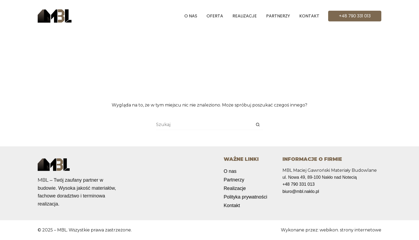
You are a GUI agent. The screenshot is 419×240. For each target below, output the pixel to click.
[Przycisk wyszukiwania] (257, 124)
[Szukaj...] (204, 124)
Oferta (215, 16)
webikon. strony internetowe (350, 230)
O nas (190, 16)
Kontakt (309, 16)
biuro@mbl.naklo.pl (300, 191)
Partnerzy (278, 16)
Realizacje (244, 16)
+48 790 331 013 (355, 16)
